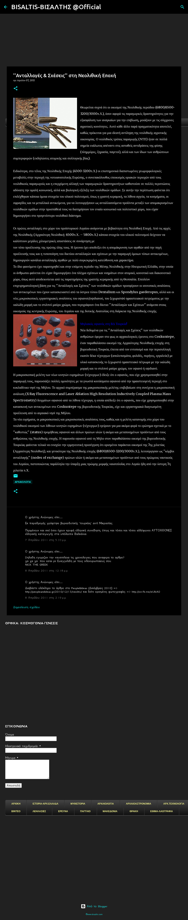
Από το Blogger (94, 906)
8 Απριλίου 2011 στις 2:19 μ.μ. (45, 597)
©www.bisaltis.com (94, 914)
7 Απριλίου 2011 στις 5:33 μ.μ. (45, 540)
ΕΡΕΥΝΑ (63, 811)
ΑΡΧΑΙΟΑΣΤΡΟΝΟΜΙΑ (138, 803)
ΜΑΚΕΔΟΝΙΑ (110, 811)
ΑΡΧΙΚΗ (15, 803)
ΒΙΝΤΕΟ (15, 811)
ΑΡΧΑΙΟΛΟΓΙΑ (23, 482)
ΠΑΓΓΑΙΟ (85, 811)
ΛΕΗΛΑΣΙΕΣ (39, 811)
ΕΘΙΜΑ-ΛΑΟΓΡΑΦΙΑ (161, 811)
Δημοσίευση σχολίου (26, 607)
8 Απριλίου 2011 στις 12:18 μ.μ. (46, 570)
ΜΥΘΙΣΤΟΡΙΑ (77, 803)
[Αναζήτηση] (106, 7)
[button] (15, 88)
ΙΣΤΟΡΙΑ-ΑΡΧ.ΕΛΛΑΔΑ (45, 803)
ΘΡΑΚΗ (134, 811)
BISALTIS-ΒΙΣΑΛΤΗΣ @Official (56, 6)
